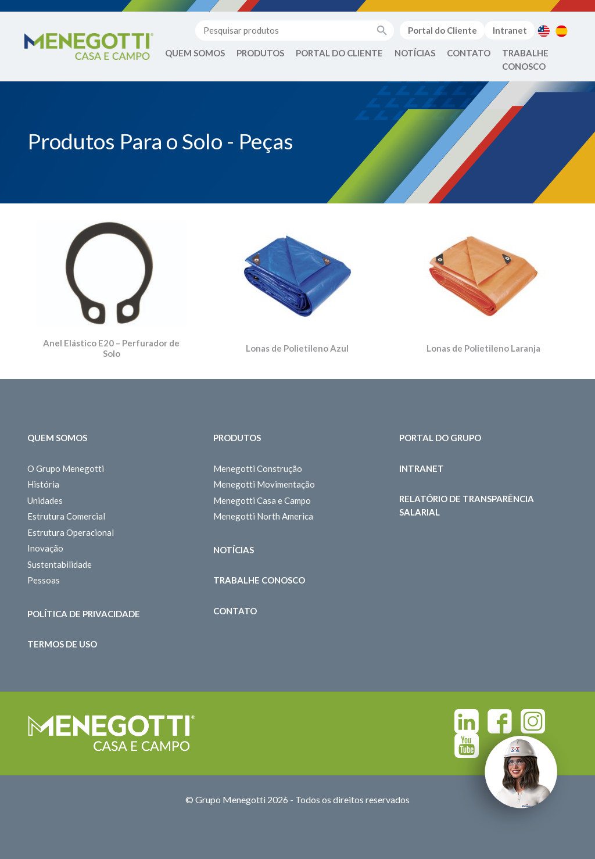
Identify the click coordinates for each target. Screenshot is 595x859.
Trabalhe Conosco (525, 59)
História (43, 484)
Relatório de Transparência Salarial (466, 505)
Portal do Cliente (442, 30)
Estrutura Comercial (66, 516)
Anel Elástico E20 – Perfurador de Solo (111, 348)
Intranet (510, 30)
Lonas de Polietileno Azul (297, 348)
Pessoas (43, 580)
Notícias (415, 53)
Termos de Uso (62, 644)
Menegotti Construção (257, 468)
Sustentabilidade (59, 564)
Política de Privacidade (83, 614)
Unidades (45, 500)
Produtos (260, 53)
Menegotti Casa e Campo (262, 500)
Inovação (45, 548)
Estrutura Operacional (70, 532)
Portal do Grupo (440, 437)
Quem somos (57, 437)
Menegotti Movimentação (264, 484)
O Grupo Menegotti (65, 468)
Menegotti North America (263, 516)
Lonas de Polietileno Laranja (483, 348)
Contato (468, 53)
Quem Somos (195, 53)
